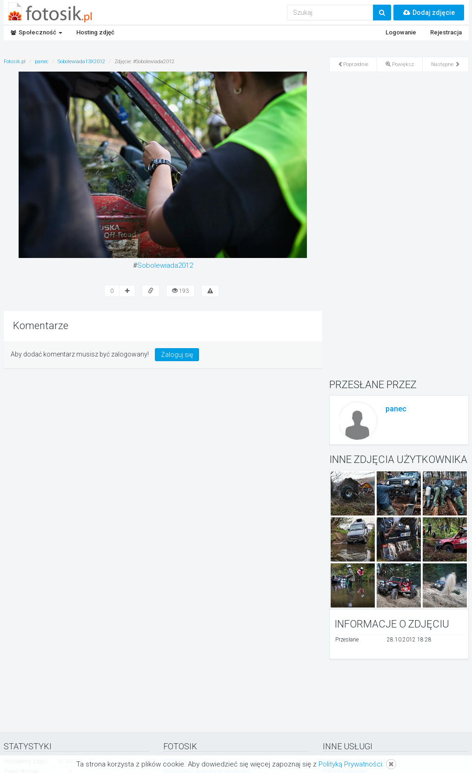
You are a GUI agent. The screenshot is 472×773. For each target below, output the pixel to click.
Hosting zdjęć (95, 32)
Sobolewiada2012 (165, 265)
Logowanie (401, 32)
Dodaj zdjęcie (429, 12)
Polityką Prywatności (350, 764)
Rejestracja (446, 32)
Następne (445, 64)
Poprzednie (353, 64)
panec (396, 408)
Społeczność (36, 32)
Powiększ (400, 64)
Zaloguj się (177, 354)
